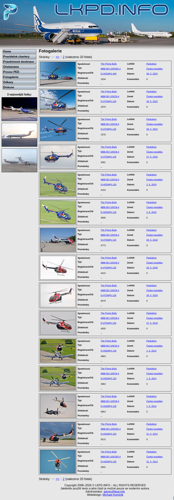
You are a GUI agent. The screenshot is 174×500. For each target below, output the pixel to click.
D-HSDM (105, 73)
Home (7, 51)
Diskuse (8, 87)
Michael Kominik (113, 494)
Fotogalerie (10, 77)
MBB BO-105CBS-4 (111, 68)
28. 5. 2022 (152, 129)
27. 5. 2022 (152, 156)
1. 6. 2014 (151, 350)
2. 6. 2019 (151, 184)
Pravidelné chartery (16, 56)
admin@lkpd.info (114, 491)
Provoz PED (11, 71)
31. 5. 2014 (152, 434)
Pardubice (151, 63)
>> (57, 57)
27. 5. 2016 (152, 323)
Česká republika (154, 68)
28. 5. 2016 (152, 240)
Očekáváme (11, 66)
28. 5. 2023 (152, 73)
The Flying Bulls (109, 63)
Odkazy (8, 82)
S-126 (113, 101)
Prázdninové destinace (18, 61)
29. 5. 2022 (152, 101)
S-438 (113, 73)
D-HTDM (105, 101)
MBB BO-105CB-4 (110, 96)
